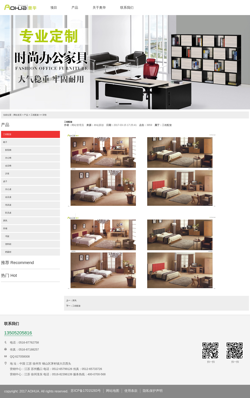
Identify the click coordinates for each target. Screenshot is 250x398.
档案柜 (7, 252)
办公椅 (7, 158)
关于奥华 (99, 7)
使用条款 (131, 390)
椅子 (5, 142)
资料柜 (7, 244)
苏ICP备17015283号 (86, 390)
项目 (53, 7)
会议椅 (7, 166)
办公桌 (7, 189)
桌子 (5, 181)
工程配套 (35, 115)
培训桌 (7, 205)
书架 (6, 236)
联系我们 (126, 7)
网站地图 (112, 390)
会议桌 (7, 197)
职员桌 (7, 213)
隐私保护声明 (153, 390)
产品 (74, 7)
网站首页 (17, 115)
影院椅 (7, 150)
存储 (5, 228)
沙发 (6, 173)
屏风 (5, 220)
